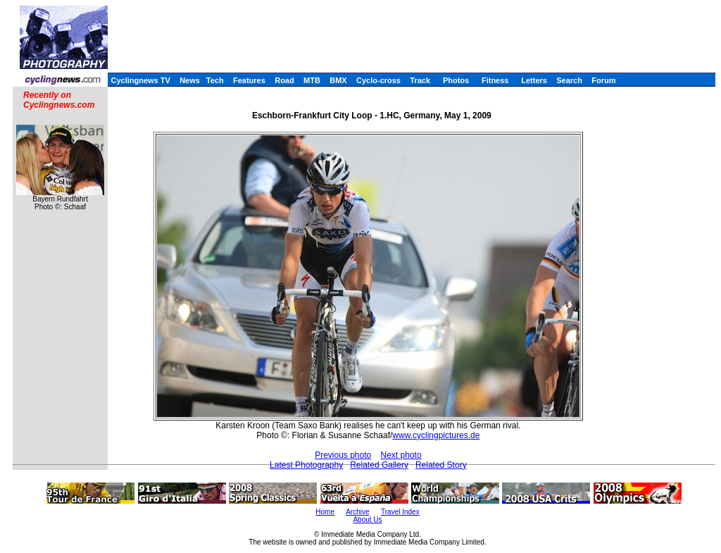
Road (284, 80)
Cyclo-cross (378, 80)
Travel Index (400, 512)
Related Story (441, 465)
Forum (603, 80)
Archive (357, 512)
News (190, 80)
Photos (456, 80)
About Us (367, 519)
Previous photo (343, 455)
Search (569, 80)
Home (324, 512)
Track (420, 80)
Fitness (495, 80)
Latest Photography (306, 465)
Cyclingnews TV (140, 80)
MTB (311, 80)
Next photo (401, 455)
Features (249, 80)
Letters (534, 80)
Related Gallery (379, 465)
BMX (338, 80)
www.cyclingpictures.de (435, 435)
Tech (215, 80)
